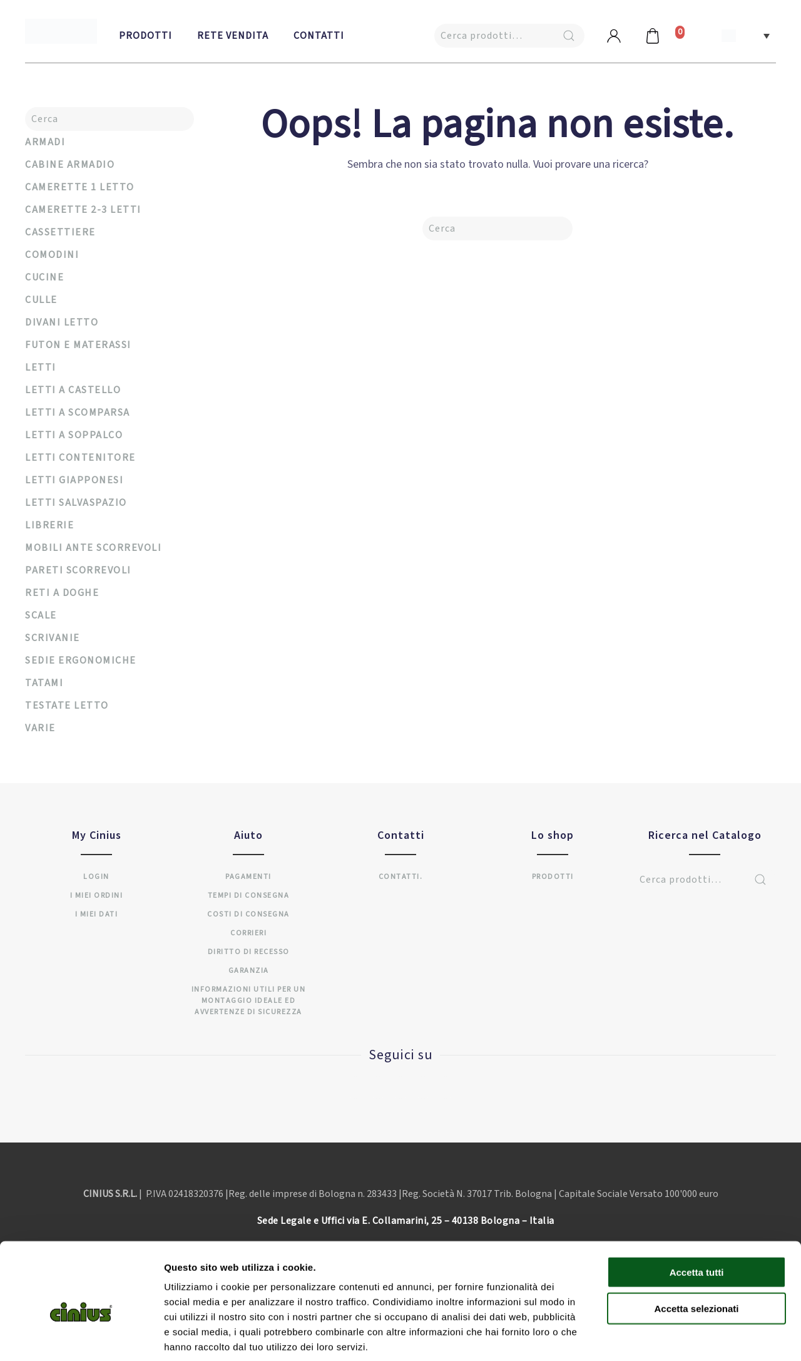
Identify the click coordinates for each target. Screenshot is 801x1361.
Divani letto (61, 322)
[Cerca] (497, 228)
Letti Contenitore (80, 458)
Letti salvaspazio (76, 503)
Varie (40, 728)
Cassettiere (60, 232)
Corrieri (248, 933)
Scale (41, 615)
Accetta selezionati (696, 1248)
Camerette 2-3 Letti (83, 210)
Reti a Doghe (62, 593)
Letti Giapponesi (74, 480)
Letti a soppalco (74, 435)
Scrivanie (52, 638)
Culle (41, 300)
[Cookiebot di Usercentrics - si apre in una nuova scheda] (81, 1336)
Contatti (318, 36)
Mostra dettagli (658, 1336)
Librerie (49, 525)
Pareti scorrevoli (78, 570)
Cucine (44, 277)
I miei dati (96, 914)
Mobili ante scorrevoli (93, 548)
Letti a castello (73, 390)
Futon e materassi (78, 345)
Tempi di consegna (249, 895)
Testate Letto (67, 705)
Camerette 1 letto (80, 187)
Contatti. (401, 876)
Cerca (568, 36)
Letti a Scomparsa (77, 412)
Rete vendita (232, 36)
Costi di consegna (248, 914)
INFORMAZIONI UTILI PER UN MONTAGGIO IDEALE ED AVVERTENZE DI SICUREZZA (248, 1000)
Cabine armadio (70, 165)
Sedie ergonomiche (80, 660)
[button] (745, 35)
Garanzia (248, 970)
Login (96, 876)
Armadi (45, 142)
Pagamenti (248, 876)
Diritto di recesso (249, 952)
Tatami (44, 683)
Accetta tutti (697, 1211)
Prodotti (145, 36)
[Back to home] (61, 31)
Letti (40, 367)
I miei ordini (96, 895)
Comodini (52, 255)
